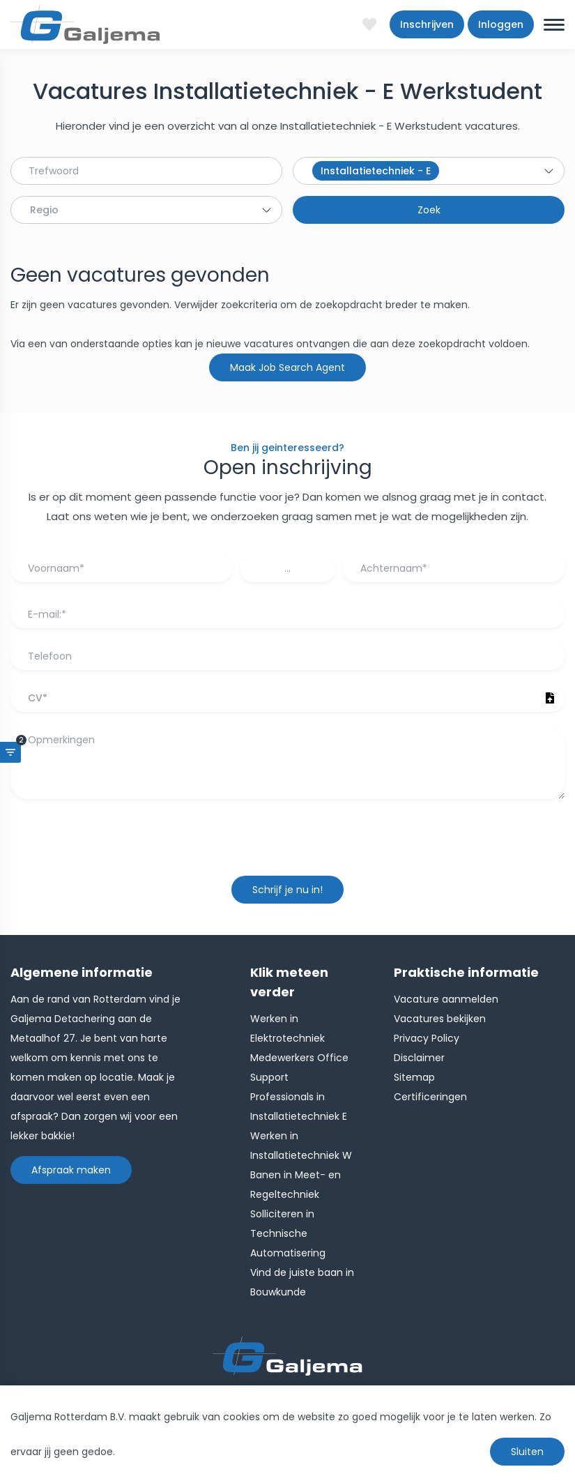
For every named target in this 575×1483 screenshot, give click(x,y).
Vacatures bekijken (440, 1019)
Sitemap (414, 1077)
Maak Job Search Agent (287, 367)
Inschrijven (427, 24)
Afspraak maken (71, 1170)
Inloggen (500, 24)
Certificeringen (430, 1097)
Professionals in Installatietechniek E (298, 1106)
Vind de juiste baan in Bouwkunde (302, 1282)
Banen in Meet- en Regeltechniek (295, 1184)
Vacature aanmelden (446, 999)
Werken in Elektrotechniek (287, 1028)
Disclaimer (419, 1058)
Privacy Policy (426, 1038)
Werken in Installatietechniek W (301, 1145)
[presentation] (288, 844)
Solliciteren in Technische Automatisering (287, 1233)
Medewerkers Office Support (299, 1067)
